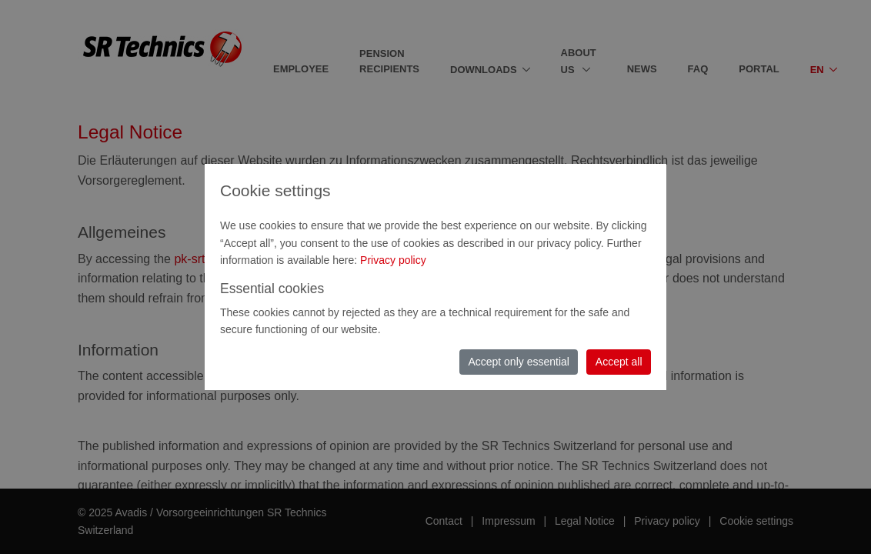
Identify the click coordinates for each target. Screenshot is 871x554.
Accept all (619, 361)
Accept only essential (518, 361)
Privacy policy (393, 260)
